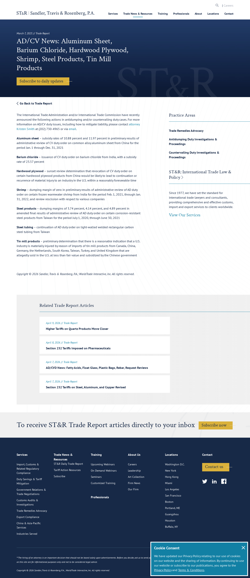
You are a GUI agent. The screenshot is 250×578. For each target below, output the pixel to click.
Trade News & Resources (137, 13)
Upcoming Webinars (103, 478)
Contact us (214, 481)
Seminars (96, 491)
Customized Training (103, 497)
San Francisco (173, 510)
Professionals (181, 13)
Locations (213, 13)
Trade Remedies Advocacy (186, 131)
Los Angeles (172, 503)
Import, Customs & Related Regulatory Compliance (28, 483)
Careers (228, 5)
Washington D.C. (175, 478)
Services (113, 13)
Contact (228, 13)
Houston (170, 534)
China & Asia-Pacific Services (29, 539)
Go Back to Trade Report (34, 103)
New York (170, 485)
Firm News (134, 497)
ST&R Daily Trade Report (68, 482)
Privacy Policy (162, 570)
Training (163, 13)
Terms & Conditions (191, 570)
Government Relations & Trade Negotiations (31, 506)
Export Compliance (28, 531)
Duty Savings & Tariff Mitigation (29, 495)
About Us (134, 471)
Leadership (134, 485)
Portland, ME (172, 522)
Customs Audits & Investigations (27, 516)
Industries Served (27, 548)
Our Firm (133, 503)
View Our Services (184, 215)
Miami (168, 497)
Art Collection (136, 491)
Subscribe (59, 495)
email (72, 129)
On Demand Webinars (104, 485)
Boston (169, 516)
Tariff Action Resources (67, 488)
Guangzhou (172, 528)
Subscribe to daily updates (41, 81)
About (198, 13)
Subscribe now (214, 423)
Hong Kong (172, 491)
